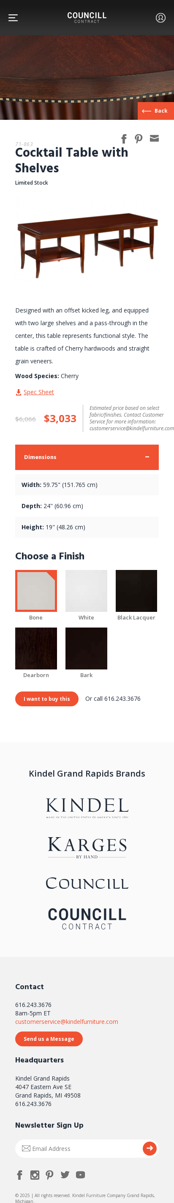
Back (161, 110)
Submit (150, 1149)
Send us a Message (49, 1039)
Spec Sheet (39, 392)
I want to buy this (47, 698)
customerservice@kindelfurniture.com (66, 1022)
